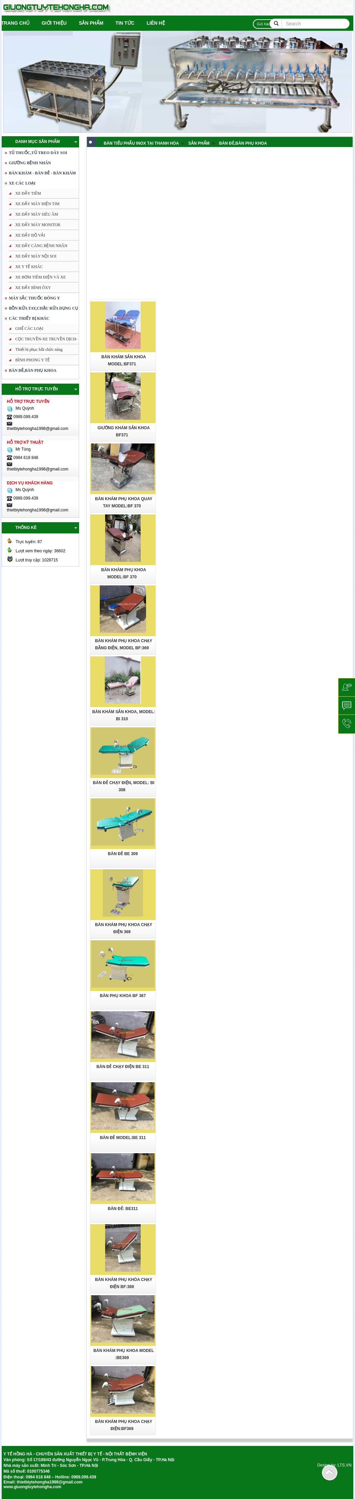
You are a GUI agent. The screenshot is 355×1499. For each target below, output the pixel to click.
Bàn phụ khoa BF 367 (123, 995)
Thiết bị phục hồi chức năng (39, 349)
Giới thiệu (54, 23)
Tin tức (125, 23)
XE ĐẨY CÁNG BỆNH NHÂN (41, 245)
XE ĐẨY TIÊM (28, 193)
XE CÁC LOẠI (22, 183)
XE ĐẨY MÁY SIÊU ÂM (36, 214)
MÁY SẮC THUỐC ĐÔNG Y (34, 298)
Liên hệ (156, 23)
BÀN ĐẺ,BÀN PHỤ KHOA (32, 370)
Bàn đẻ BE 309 (123, 853)
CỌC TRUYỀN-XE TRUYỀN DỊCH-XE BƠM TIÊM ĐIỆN (40, 340)
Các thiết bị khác (29, 318)
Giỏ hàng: (267, 24)
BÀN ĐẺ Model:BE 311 (123, 1137)
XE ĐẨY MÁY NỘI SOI (35, 256)
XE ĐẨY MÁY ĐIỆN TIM (37, 203)
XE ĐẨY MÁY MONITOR (37, 224)
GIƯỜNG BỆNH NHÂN (30, 163)
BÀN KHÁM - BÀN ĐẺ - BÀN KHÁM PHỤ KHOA (40, 174)
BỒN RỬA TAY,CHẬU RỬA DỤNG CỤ (43, 308)
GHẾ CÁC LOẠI (29, 328)
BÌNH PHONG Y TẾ (32, 360)
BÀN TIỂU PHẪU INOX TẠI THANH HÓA (141, 143)
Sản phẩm (91, 23)
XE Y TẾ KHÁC (29, 266)
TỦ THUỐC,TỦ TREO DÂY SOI (38, 152)
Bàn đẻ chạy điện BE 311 (122, 1066)
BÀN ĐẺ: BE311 (123, 1208)
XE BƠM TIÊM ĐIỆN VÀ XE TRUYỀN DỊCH (35, 279)
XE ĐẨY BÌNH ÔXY (33, 287)
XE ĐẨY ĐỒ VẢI (30, 235)
